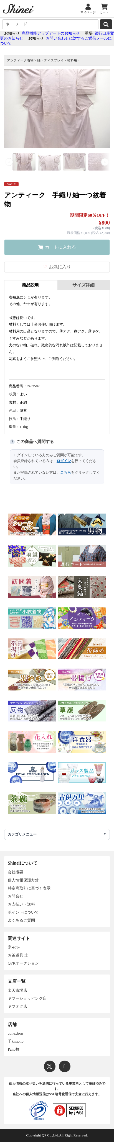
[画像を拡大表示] (57, 108)
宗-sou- (14, 947)
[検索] (106, 24)
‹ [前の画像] (9, 162)
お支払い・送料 (21, 904)
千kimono (16, 1041)
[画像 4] (99, 162)
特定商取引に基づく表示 (29, 888)
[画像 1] (24, 162)
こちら (65, 472)
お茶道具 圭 (18, 955)
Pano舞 (13, 1049)
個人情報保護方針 (23, 880)
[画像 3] (74, 162)
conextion (15, 1033)
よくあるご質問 (21, 920)
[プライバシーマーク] (38, 1110)
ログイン (64, 461)
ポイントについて (23, 912)
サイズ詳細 (83, 285)
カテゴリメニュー (22, 834)
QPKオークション (23, 963)
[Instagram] (64, 1066)
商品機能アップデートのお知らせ (51, 33)
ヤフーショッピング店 (27, 998)
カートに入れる (60, 247)
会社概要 (15, 872)
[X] (49, 1066)
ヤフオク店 (17, 1006)
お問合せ (15, 896)
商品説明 (30, 285)
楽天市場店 (17, 990)
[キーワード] (50, 24)
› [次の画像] (104, 162)
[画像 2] (49, 162)
